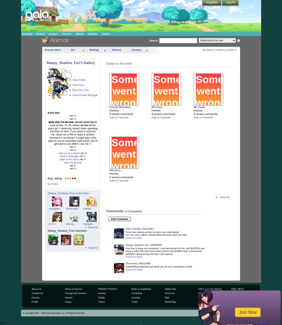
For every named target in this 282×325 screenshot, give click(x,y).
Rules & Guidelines (141, 289)
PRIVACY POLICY (107, 289)
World (79, 34)
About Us (36, 289)
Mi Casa (157, 107)
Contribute (136, 293)
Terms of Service (73, 289)
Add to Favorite (119, 117)
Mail (167, 297)
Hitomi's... (116, 170)
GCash (40, 34)
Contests (219, 49)
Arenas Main (53, 49)
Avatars (137, 49)
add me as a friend (69, 153)
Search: (154, 40)
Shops (53, 34)
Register (212, 3)
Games (92, 34)
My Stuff (206, 49)
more (83, 50)
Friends (35, 297)
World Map (170, 302)
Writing (94, 49)
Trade (134, 302)
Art (73, 49)
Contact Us (37, 293)
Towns (101, 302)
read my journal (73, 162)
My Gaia (27, 34)
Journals (135, 297)
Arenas (102, 293)
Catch (106, 34)
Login (230, 3)
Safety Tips (170, 289)
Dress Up (169, 293)
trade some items (69, 159)
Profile (35, 302)
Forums (66, 34)
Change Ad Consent (75, 293)
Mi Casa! (199, 107)
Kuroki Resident (120, 107)
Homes (116, 49)
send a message (69, 156)
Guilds (101, 297)
